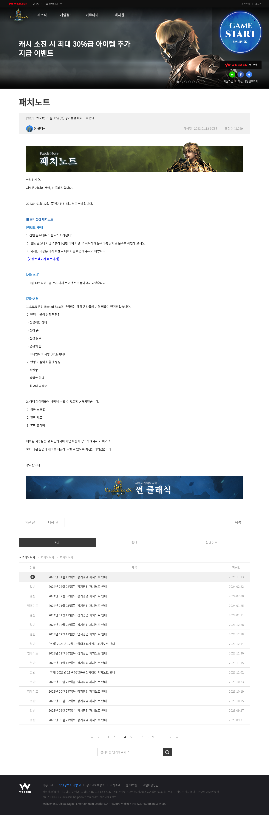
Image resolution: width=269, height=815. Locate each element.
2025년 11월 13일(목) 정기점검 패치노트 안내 (78, 577)
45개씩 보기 (66, 557)
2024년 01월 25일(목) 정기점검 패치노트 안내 (78, 605)
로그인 (258, 3)
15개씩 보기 (28, 557)
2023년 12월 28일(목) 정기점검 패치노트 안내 (78, 624)
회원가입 (246, 3)
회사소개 (115, 785)
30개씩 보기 (47, 557)
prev (171, 82)
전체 (57, 542)
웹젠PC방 (131, 785)
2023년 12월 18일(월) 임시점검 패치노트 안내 (78, 634)
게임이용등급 (150, 785)
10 (160, 736)
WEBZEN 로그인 (241, 65)
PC (37, 3)
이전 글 (30, 522)
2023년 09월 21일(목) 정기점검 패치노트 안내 (78, 720)
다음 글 (53, 522)
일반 (134, 542)
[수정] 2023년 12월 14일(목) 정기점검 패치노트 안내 (82, 643)
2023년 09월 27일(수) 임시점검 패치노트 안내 (78, 710)
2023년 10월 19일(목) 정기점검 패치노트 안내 (78, 691)
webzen (17, 3)
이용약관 (48, 785)
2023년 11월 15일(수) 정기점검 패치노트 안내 (78, 662)
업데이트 (212, 542)
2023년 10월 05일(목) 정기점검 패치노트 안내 (78, 701)
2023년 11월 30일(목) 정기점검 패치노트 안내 (78, 653)
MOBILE (53, 3)
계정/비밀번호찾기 (248, 81)
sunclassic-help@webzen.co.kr (78, 797)
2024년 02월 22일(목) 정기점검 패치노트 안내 (78, 586)
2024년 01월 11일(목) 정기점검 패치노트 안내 (78, 615)
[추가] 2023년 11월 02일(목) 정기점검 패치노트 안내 (82, 672)
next (204, 82)
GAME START (240, 32)
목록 (238, 522)
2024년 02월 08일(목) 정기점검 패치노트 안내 (78, 596)
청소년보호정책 (95, 785)
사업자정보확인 (108, 797)
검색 (167, 752)
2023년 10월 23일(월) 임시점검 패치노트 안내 (78, 682)
